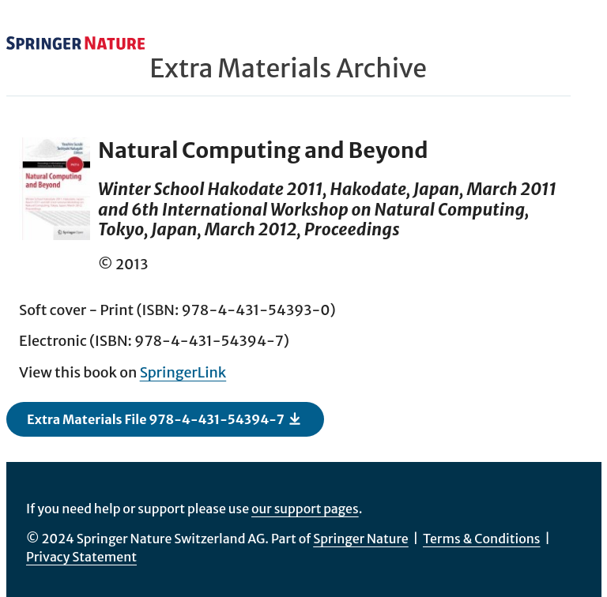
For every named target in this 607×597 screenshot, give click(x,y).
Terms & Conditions (482, 538)
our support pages (305, 508)
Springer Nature (361, 538)
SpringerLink (183, 372)
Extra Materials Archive (288, 68)
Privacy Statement (81, 557)
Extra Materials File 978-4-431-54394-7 (164, 418)
